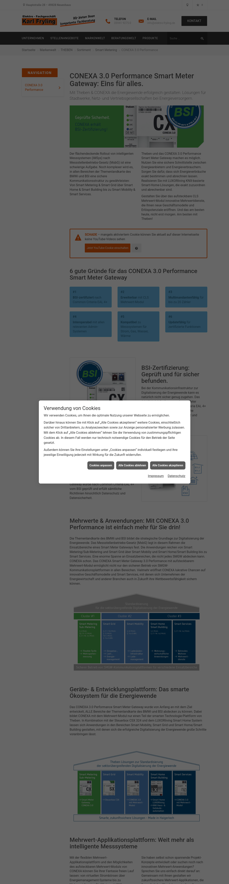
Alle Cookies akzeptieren (167, 465)
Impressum (156, 476)
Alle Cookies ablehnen (132, 465)
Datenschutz (176, 476)
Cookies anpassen (101, 465)
